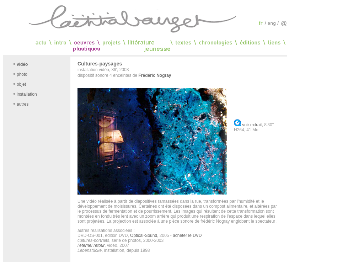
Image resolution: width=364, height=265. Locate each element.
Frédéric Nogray (154, 75)
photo (22, 74)
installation (27, 94)
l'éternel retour (91, 245)
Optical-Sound (143, 235)
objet (21, 84)
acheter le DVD (187, 235)
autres (22, 104)
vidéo (22, 64)
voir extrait (252, 124)
